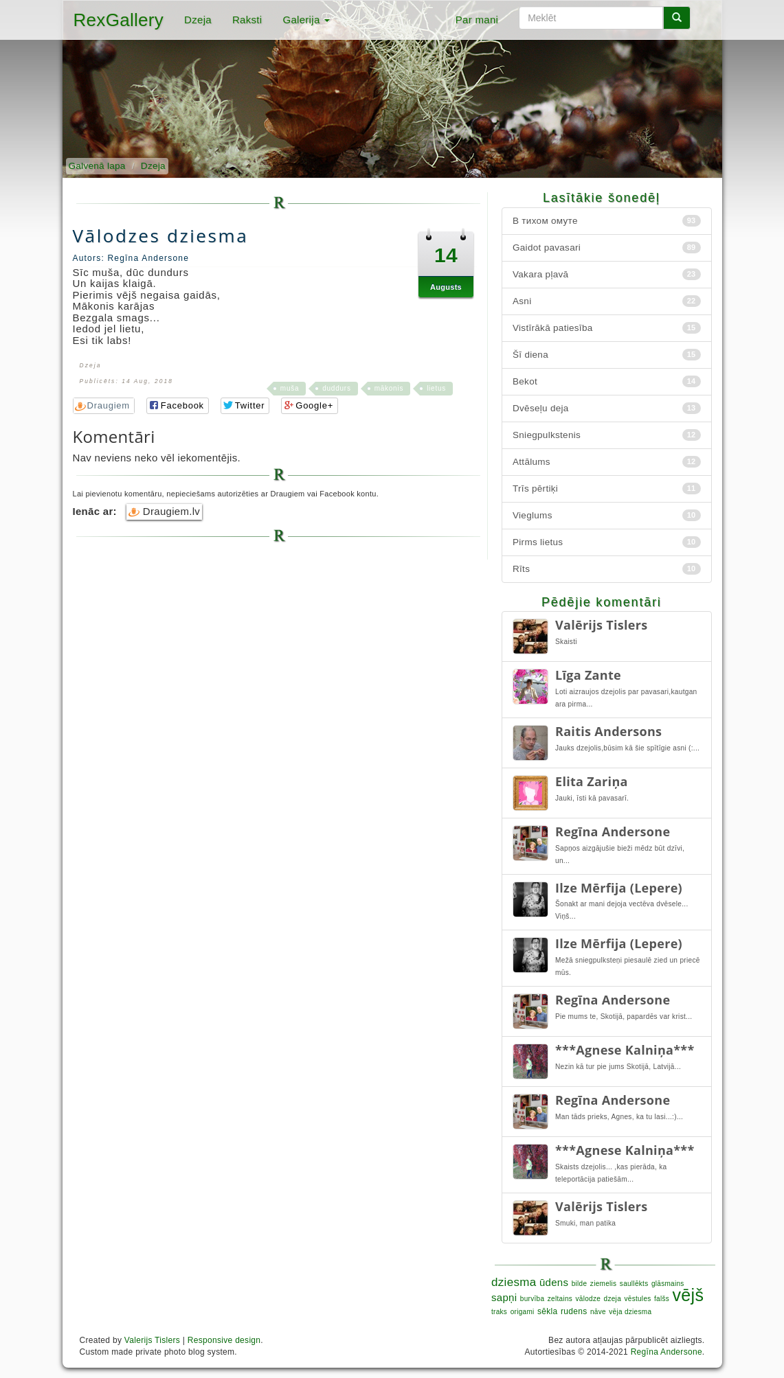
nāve (598, 1312)
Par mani (477, 19)
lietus (436, 388)
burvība (532, 1298)
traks (499, 1312)
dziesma (513, 1282)
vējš (688, 1295)
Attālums (607, 462)
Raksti (247, 19)
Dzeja (198, 19)
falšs (661, 1298)
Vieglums (607, 515)
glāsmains (667, 1283)
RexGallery (119, 20)
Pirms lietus (607, 542)
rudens (574, 1311)
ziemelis (603, 1283)
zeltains (560, 1298)
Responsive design (224, 1340)
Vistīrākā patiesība (607, 328)
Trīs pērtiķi (607, 488)
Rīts (607, 569)
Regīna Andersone (666, 1352)
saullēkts (634, 1283)
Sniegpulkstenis (607, 435)
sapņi (504, 1297)
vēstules (637, 1298)
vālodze (588, 1298)
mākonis (389, 388)
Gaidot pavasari (607, 247)
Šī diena (607, 354)
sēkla (547, 1311)
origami (523, 1312)
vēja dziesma (630, 1312)
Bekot (607, 381)
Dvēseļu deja (607, 408)
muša (289, 388)
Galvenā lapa (97, 166)
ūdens (553, 1282)
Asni (607, 301)
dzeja (612, 1298)
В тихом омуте (607, 221)
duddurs (336, 388)
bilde (579, 1283)
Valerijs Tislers (152, 1340)
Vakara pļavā (607, 274)
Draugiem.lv (164, 511)
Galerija (306, 19)
